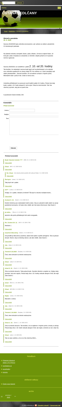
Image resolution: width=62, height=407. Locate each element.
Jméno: (6, 110)
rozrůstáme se (7, 366)
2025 (8, 397)
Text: (7, 118)
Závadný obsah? (43, 405)
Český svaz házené (9, 384)
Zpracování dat (55, 405)
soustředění (6, 369)
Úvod (5, 31)
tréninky (5, 372)
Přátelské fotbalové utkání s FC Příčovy (9, 361)
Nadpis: (6, 114)
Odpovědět (8, 163)
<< (2, 396)
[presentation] (32, 140)
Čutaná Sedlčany (19, 13)
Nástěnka (12, 31)
